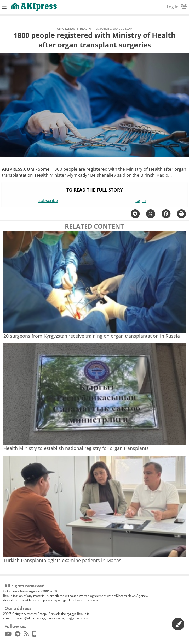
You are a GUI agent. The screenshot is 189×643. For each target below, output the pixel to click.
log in (140, 200)
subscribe (48, 200)
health (85, 28)
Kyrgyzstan (66, 28)
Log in (177, 7)
